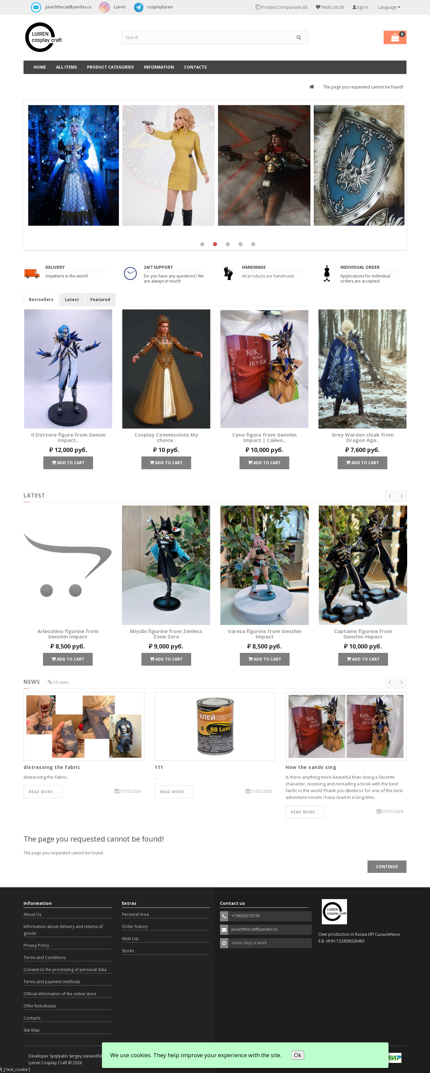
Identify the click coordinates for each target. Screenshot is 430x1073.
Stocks (128, 951)
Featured (100, 299)
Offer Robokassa (40, 1006)
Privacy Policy (36, 945)
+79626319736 (245, 916)
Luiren (111, 7)
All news (61, 682)
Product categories (110, 67)
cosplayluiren (151, 7)
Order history (135, 926)
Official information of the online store (60, 994)
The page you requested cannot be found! (363, 87)
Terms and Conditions (45, 957)
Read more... (43, 791)
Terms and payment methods (52, 982)
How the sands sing (311, 767)
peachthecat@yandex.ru (59, 7)
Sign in (360, 7)
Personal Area (135, 914)
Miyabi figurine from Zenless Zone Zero (166, 634)
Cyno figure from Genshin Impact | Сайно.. (264, 437)
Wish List (130, 938)
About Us (32, 914)
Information (159, 67)
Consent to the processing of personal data (65, 969)
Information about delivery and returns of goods (63, 930)
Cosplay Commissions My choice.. (166, 437)
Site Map (32, 1030)
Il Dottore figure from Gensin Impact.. (68, 437)
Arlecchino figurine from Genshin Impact (67, 634)
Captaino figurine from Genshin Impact (363, 634)
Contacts (195, 67)
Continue (387, 867)
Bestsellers (41, 299)
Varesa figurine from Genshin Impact (264, 634)
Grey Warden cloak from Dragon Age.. (363, 437)
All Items (66, 67)
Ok (297, 1055)
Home (40, 67)
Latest (72, 299)
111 (159, 767)
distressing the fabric (52, 767)
